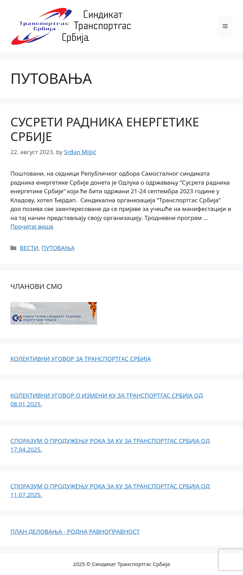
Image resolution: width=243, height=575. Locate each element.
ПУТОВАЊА (58, 248)
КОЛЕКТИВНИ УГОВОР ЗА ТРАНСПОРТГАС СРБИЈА (80, 359)
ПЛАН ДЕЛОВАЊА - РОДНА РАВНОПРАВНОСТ (75, 532)
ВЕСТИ (29, 248)
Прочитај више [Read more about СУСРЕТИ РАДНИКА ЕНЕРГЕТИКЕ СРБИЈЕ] (31, 226)
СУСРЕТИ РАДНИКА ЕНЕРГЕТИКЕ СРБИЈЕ (104, 129)
